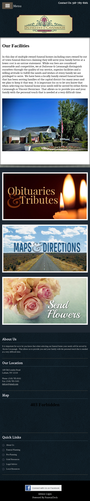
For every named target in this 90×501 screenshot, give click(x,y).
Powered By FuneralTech (45, 497)
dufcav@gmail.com (10, 384)
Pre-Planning (11, 455)
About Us (10, 445)
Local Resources (13, 469)
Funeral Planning (13, 450)
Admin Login (45, 494)
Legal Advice (11, 464)
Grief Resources (12, 459)
